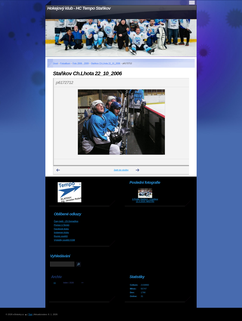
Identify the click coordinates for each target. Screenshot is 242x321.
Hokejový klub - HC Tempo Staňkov (78, 8)
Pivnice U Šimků (61, 225)
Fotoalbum (65, 63)
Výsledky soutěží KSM (64, 240)
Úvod (55, 63)
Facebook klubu (61, 229)
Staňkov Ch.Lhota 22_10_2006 (105, 63)
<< (55, 283)
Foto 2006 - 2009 (81, 63)
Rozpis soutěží (61, 236)
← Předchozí (58, 170)
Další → (137, 170)
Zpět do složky (121, 170)
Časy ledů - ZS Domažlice (66, 221)
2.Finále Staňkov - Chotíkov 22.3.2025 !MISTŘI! (145, 200)
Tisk (30, 314)
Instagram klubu (61, 232)
